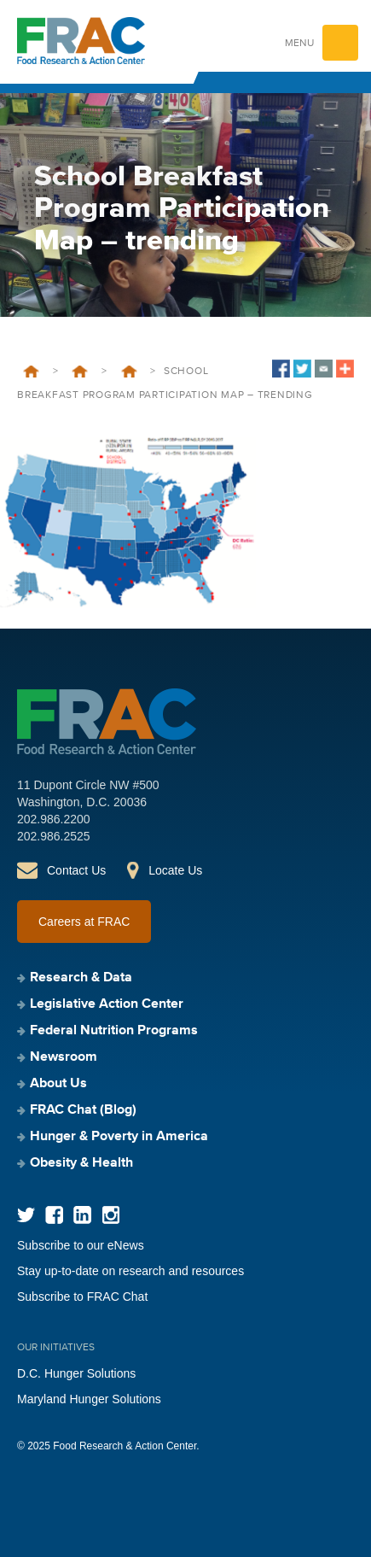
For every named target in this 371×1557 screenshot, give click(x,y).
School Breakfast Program (129, 371)
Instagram (110, 1215)
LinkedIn (82, 1215)
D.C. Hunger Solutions (76, 1373)
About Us (58, 1084)
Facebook (54, 1215)
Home (31, 371)
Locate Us (175, 870)
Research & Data (81, 978)
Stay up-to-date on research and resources (130, 1271)
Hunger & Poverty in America (119, 1137)
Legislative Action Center (106, 1004)
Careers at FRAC (84, 921)
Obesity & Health (81, 1163)
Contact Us (76, 870)
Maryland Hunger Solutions (89, 1399)
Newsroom (63, 1057)
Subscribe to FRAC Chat (82, 1296)
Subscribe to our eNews (80, 1245)
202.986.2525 (53, 836)
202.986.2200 (53, 819)
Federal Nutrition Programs (80, 371)
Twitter (26, 1215)
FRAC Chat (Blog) (83, 1110)
